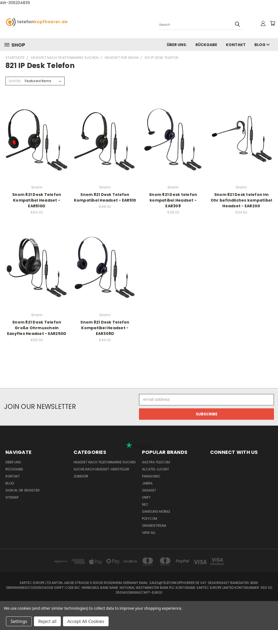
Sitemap (11, 497)
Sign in (11, 490)
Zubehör (81, 476)
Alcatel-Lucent (155, 469)
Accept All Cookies (85, 621)
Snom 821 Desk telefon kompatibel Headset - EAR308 (173, 200)
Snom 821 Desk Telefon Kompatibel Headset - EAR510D (36, 200)
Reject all (47, 621)
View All (149, 532)
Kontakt (236, 44)
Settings (19, 621)
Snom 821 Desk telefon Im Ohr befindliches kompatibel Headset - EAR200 (241, 200)
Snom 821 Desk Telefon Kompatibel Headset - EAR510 (105, 197)
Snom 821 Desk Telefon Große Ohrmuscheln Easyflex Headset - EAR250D (37, 327)
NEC (145, 504)
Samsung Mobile (156, 511)
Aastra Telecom (156, 462)
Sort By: (15, 80)
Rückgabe (206, 44)
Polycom (149, 518)
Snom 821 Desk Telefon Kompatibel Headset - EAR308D (104, 327)
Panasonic (151, 476)
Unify (146, 497)
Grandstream (154, 525)
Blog (262, 44)
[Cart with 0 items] (272, 23)
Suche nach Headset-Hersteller (101, 469)
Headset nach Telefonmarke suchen (104, 462)
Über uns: (177, 44)
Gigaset (149, 490)
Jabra (147, 483)
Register (32, 490)
